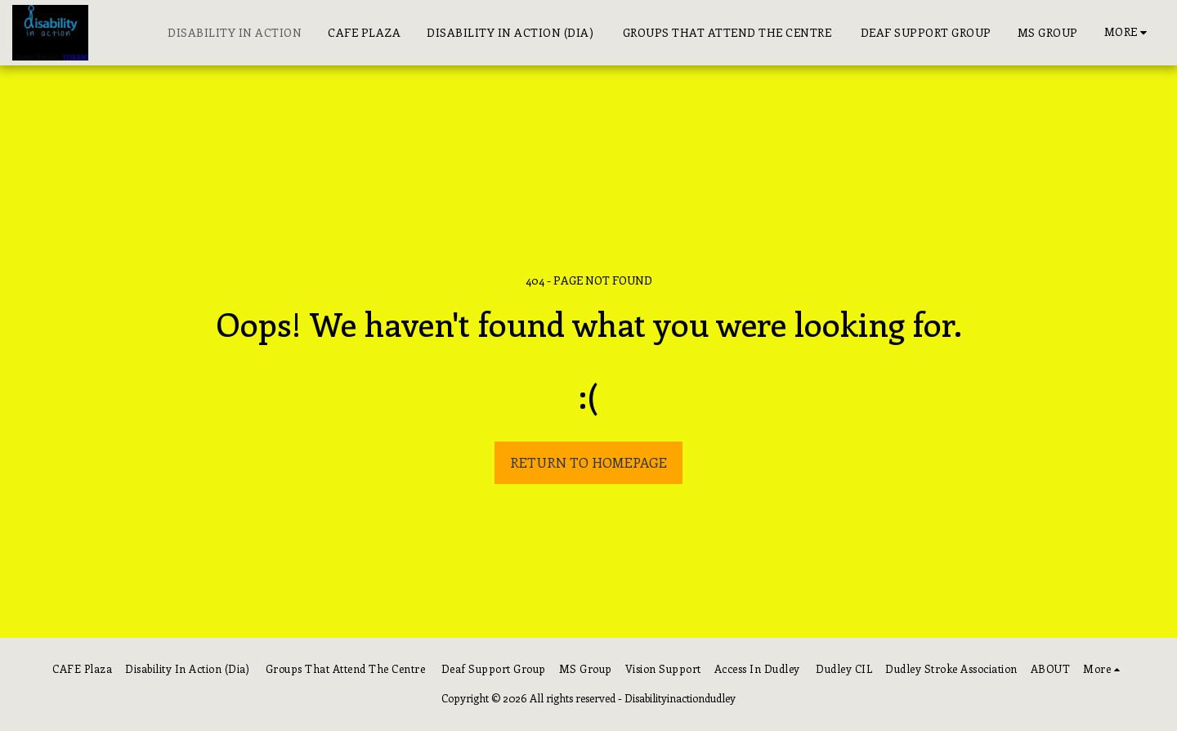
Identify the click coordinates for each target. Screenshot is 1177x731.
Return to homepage (588, 462)
